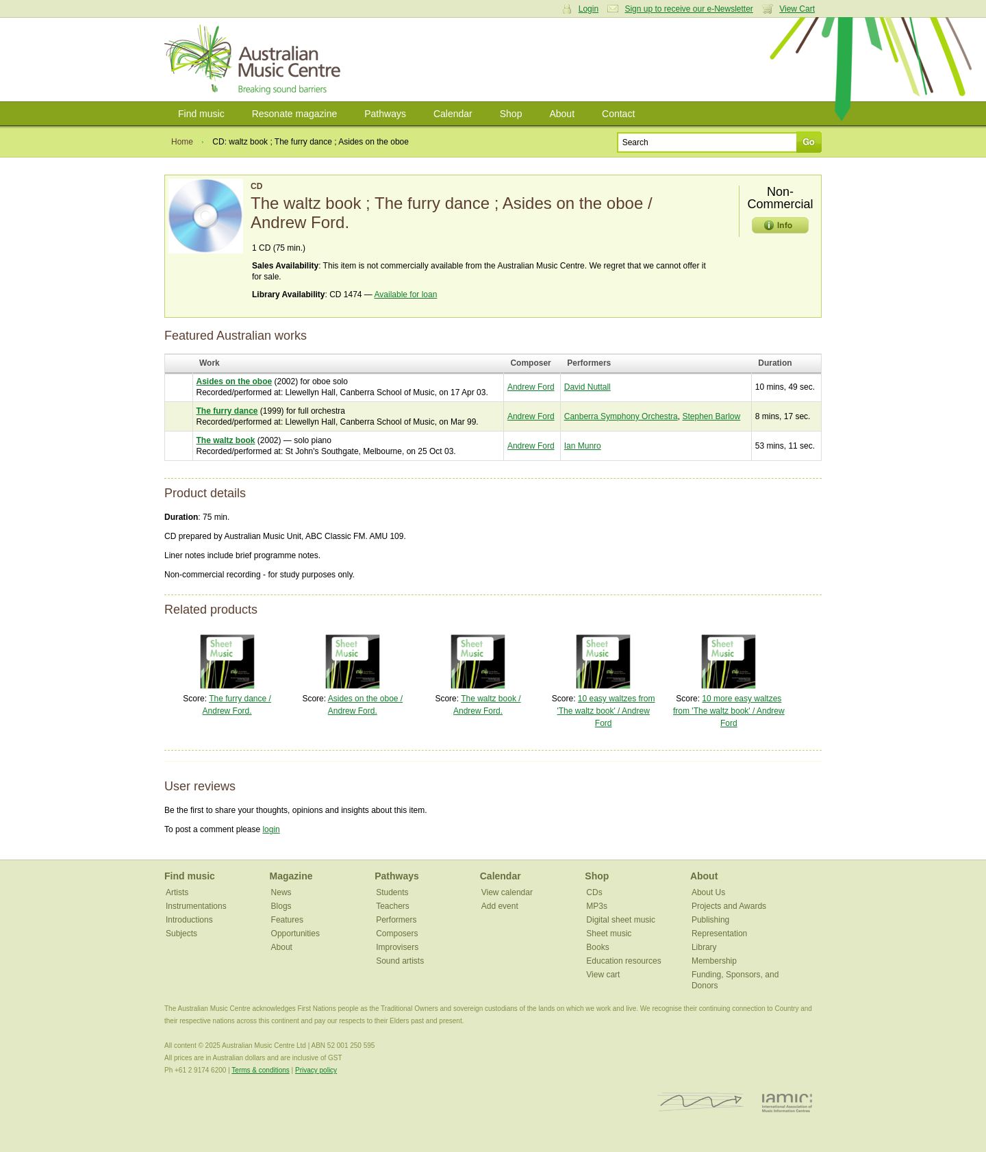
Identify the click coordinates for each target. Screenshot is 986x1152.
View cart (603, 974)
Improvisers (397, 947)
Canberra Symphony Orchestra (621, 416)
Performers (396, 920)
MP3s (596, 906)
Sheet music (608, 933)
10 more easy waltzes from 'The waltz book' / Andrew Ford (729, 711)
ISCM (701, 1102)
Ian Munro (582, 446)
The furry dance (227, 411)
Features (287, 920)
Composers (397, 933)
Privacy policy (316, 1070)
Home (182, 142)
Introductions (189, 920)
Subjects (181, 933)
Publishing (710, 920)
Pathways (385, 113)
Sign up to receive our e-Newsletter (688, 9)
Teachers (392, 906)
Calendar (452, 113)
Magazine (291, 876)
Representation (719, 933)
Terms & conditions (260, 1070)
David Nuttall (587, 387)
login (270, 829)
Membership (714, 961)
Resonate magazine (295, 113)
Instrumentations (196, 906)
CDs (594, 892)
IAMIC (787, 1102)
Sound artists (400, 961)
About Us (708, 892)
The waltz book (226, 440)
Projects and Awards (729, 906)
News (281, 892)
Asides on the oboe (235, 381)
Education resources (623, 961)
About (561, 113)
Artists (177, 892)
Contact (618, 113)
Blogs (281, 906)
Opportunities (295, 933)
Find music (201, 113)
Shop (511, 113)
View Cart (797, 9)
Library (704, 947)
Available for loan (406, 294)
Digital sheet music (620, 920)
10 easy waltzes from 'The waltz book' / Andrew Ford (606, 711)
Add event (499, 906)
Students (392, 892)
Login (588, 9)
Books (597, 947)
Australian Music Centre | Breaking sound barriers (255, 60)
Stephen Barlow (711, 416)
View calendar (507, 892)
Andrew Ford (531, 387)
